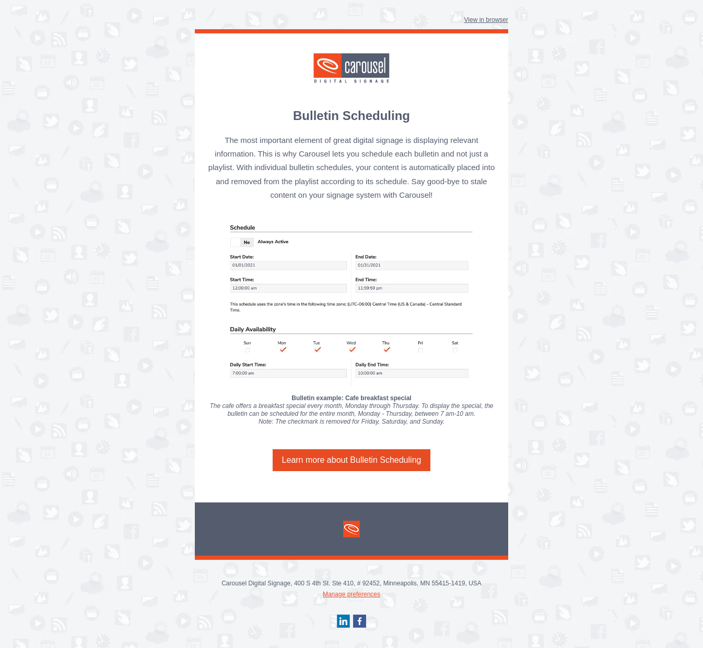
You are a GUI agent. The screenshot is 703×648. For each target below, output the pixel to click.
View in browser (486, 19)
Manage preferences (351, 594)
